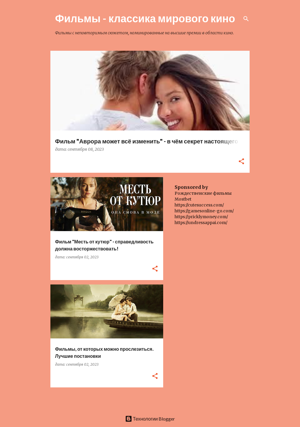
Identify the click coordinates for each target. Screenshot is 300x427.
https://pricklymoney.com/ (201, 216)
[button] (241, 162)
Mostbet (183, 199)
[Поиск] (246, 19)
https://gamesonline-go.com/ (204, 211)
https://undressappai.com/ (201, 222)
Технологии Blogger (150, 418)
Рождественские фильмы (203, 193)
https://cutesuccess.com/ (199, 205)
